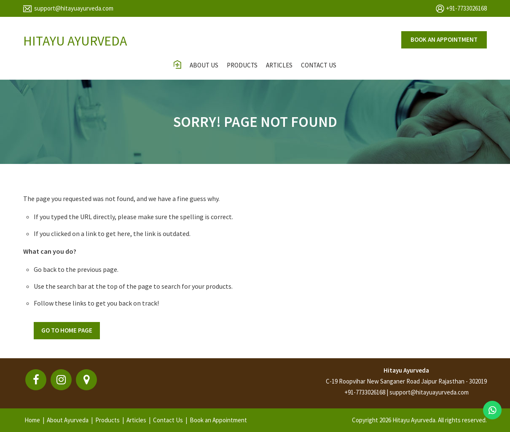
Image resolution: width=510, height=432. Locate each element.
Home (32, 420)
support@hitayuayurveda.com (73, 8)
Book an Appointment (218, 420)
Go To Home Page (66, 330)
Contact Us (168, 420)
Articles (279, 65)
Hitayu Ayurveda (406, 370)
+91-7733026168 (466, 8)
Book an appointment (444, 39)
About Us (204, 65)
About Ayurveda (68, 420)
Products (242, 65)
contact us (318, 65)
